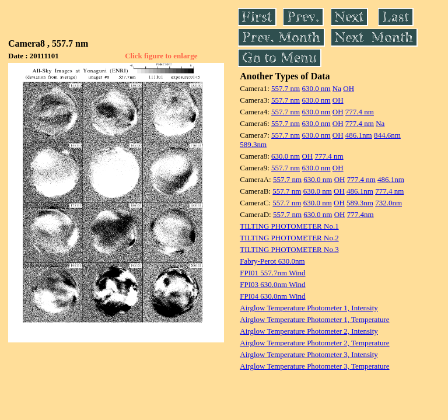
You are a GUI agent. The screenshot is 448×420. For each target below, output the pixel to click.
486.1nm (358, 135)
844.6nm (387, 135)
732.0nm (388, 202)
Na (336, 88)
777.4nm (360, 214)
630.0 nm (316, 88)
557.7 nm (285, 88)
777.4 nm (359, 111)
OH (348, 88)
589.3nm (253, 144)
